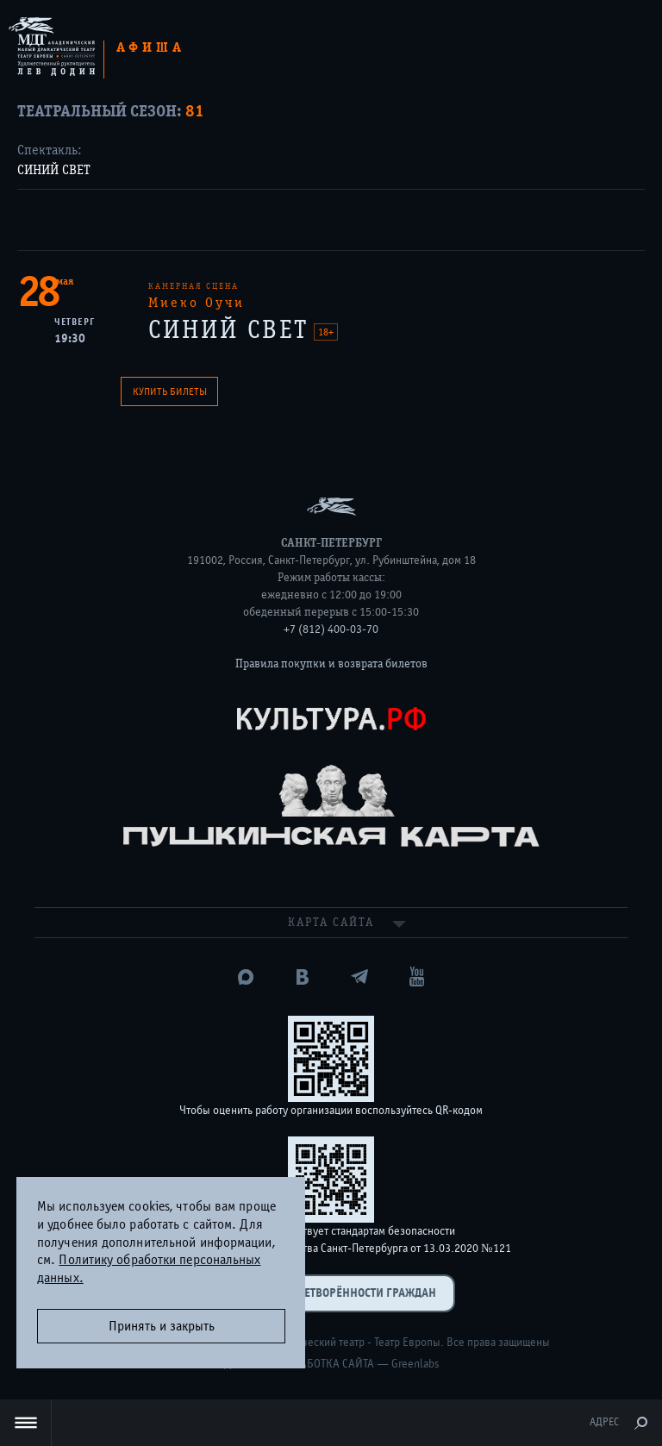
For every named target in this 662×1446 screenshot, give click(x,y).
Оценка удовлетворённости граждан (331, 1293)
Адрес (604, 1422)
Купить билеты (170, 391)
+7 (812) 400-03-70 (331, 629)
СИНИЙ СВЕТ (54, 170)
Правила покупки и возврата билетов (331, 664)
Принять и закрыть (162, 1326)
